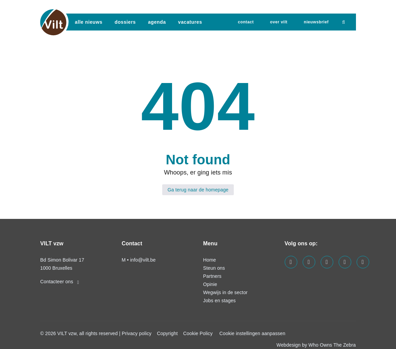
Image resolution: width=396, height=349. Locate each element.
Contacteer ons (59, 281)
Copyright (167, 333)
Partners (212, 276)
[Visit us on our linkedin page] (309, 262)
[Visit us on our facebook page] (291, 262)
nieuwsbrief (316, 22)
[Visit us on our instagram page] (327, 262)
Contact (246, 22)
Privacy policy (137, 333)
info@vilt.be (142, 260)
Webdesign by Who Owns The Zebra (316, 345)
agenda (157, 22)
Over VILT (278, 22)
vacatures (190, 22)
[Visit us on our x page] (345, 262)
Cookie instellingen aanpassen (252, 333)
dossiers (125, 22)
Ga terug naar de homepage (198, 189)
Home (209, 260)
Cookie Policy (198, 333)
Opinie (210, 284)
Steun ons (214, 268)
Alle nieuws (88, 22)
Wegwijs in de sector (225, 292)
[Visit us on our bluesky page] (363, 262)
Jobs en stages (219, 300)
